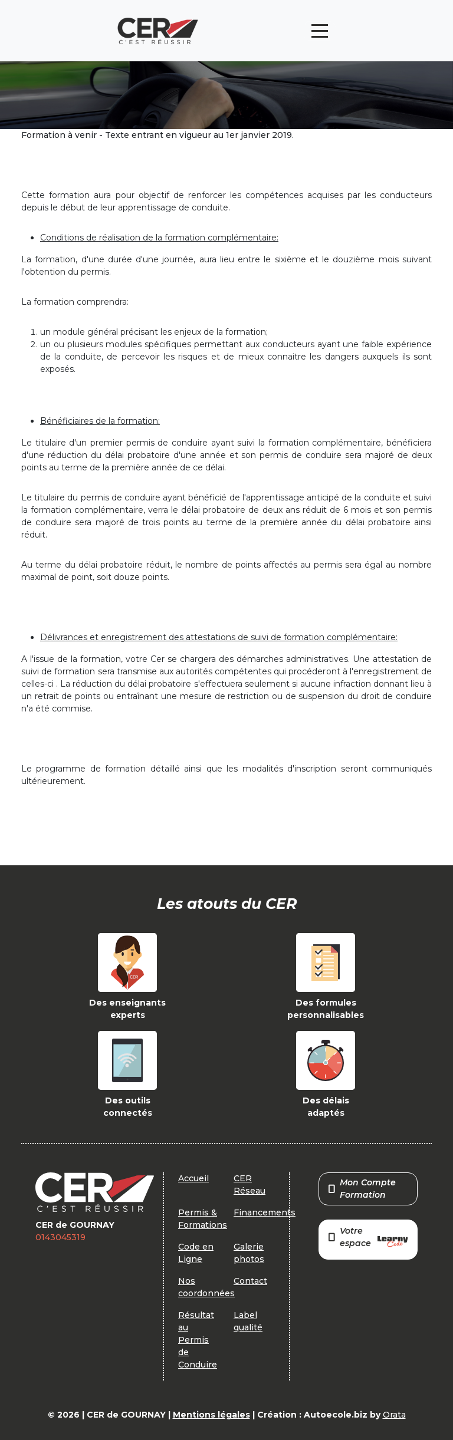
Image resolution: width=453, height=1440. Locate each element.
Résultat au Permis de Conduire (197, 1340)
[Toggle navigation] (320, 31)
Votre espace (368, 1238)
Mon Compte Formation (362, 1188)
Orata (394, 1414)
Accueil (193, 1178)
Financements (265, 1212)
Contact (250, 1281)
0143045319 (60, 1237)
